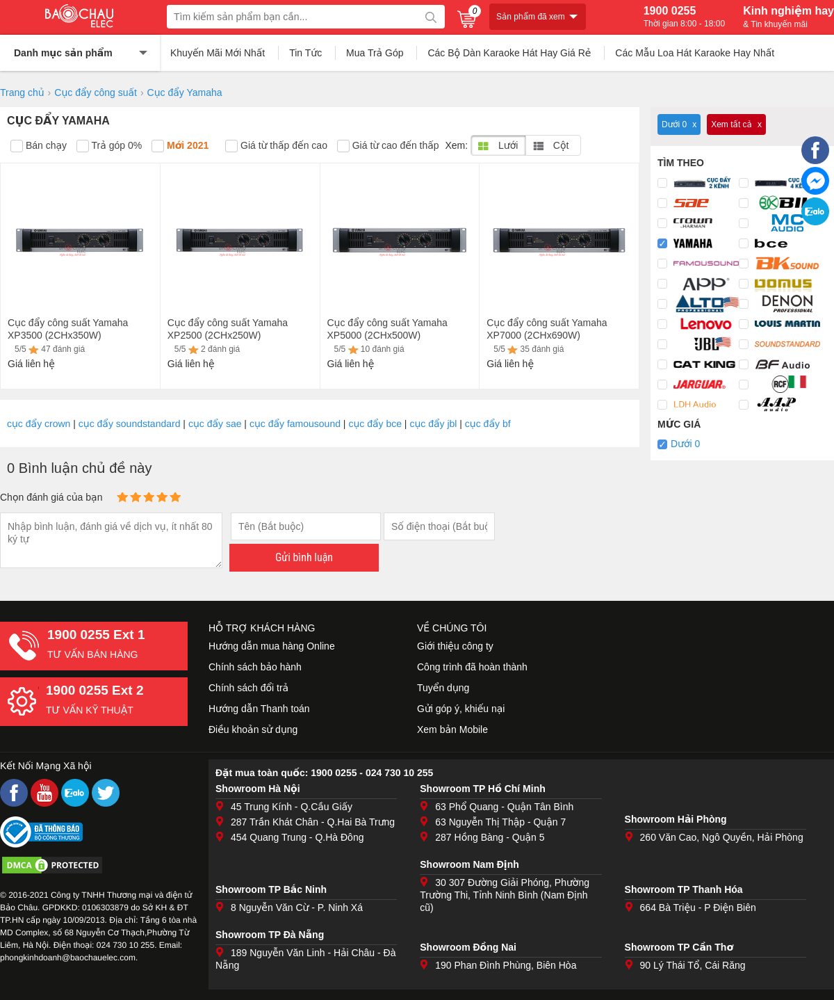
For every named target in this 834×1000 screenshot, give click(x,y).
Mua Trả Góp (375, 52)
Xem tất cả (731, 124)
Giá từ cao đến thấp (388, 146)
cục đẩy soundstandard (130, 423)
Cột (551, 145)
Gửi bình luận (304, 557)
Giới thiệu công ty (455, 646)
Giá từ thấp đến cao (276, 146)
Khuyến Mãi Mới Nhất (217, 52)
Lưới (498, 145)
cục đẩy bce (375, 423)
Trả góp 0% (109, 146)
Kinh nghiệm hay (788, 17)
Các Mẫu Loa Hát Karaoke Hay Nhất (694, 52)
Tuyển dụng (443, 687)
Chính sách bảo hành (255, 666)
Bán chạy (38, 146)
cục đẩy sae (215, 423)
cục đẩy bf (488, 423)
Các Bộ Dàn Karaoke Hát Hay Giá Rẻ (509, 52)
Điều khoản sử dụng (252, 729)
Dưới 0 (685, 443)
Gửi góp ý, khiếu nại (461, 708)
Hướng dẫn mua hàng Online (271, 646)
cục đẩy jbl (433, 423)
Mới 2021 (180, 146)
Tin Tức (305, 52)
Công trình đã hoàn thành (472, 666)
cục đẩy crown (38, 423)
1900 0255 (684, 17)
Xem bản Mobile (452, 729)
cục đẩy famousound (295, 423)
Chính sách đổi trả (248, 687)
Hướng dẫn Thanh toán (259, 708)
